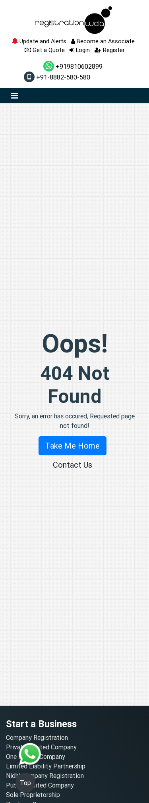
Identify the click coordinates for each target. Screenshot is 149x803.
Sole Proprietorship (33, 795)
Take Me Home (72, 446)
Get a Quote (45, 50)
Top (25, 783)
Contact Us (72, 465)
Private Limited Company (41, 747)
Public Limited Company (40, 785)
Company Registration (37, 737)
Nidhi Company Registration (45, 776)
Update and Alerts (39, 41)
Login (80, 50)
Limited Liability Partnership (45, 766)
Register (110, 50)
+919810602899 (73, 66)
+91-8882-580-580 (57, 77)
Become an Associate (103, 41)
